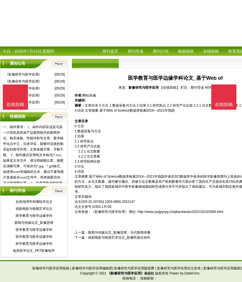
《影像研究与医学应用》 (109, 212)
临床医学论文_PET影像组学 (34, 251)
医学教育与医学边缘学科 (34, 216)
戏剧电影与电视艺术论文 (34, 209)
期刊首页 (110, 51)
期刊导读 (135, 51)
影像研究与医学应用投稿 (50, 268)
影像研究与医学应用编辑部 (92, 268)
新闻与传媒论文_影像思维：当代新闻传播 (119, 232)
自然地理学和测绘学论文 (34, 202)
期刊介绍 (161, 51)
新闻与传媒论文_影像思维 (34, 223)
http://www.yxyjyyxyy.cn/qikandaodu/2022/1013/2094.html (180, 212)
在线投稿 (211, 51)
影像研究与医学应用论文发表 (179, 268)
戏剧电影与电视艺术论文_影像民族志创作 (119, 237)
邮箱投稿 (186, 51)
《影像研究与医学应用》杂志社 (130, 273)
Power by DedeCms (184, 273)
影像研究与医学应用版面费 (134, 268)
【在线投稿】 (170, 88)
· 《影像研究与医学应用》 (22, 74)
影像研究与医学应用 (144, 88)
